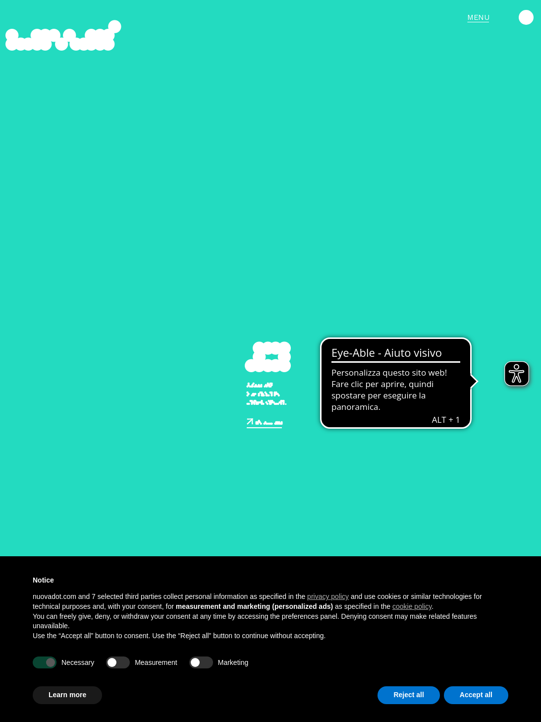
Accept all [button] (476, 695)
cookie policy (412, 606)
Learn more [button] (67, 695)
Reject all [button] (408, 695)
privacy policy (328, 596)
